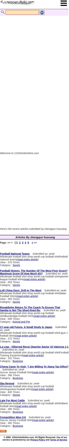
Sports (16, 265)
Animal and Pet (21, 321)
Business (18, 361)
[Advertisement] (33, 46)
